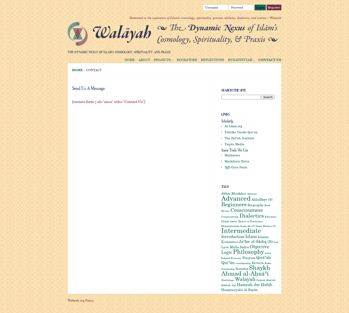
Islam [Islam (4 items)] (251, 236)
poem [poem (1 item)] (268, 253)
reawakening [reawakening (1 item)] (243, 263)
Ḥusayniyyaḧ (241, 60)
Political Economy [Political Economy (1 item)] (231, 258)
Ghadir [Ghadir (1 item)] (225, 221)
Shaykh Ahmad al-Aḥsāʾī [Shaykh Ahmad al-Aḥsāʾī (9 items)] (245, 270)
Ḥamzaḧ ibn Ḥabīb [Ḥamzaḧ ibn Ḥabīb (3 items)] (254, 284)
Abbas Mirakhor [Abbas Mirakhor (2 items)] (233, 193)
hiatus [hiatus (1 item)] (233, 221)
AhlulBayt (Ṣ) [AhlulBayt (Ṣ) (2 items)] (262, 199)
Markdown (232, 155)
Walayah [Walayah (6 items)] (245, 279)
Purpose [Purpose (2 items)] (248, 257)
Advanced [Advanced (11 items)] (236, 198)
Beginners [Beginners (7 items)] (234, 204)
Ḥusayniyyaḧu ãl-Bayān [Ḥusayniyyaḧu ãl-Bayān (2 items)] (239, 289)
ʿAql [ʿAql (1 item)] (233, 285)
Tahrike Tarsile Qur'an (241, 132)
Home (130, 60)
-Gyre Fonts (236, 167)
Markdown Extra (237, 161)
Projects (163, 60)
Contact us (269, 60)
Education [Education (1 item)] (270, 216)
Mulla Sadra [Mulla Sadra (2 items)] (239, 246)
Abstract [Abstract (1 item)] (252, 194)
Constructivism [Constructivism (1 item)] (230, 216)
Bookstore (187, 60)
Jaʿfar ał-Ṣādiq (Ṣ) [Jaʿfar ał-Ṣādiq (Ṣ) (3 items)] (256, 241)
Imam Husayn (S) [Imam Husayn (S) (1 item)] (266, 226)
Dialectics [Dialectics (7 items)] (251, 215)
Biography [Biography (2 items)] (256, 204)
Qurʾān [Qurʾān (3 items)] (228, 262)
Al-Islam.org (233, 126)
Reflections (212, 60)
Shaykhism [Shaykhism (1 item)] (227, 280)
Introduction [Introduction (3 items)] (232, 236)
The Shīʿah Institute (239, 138)
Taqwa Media (234, 144)
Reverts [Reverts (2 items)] (258, 262)
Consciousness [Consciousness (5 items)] (247, 209)
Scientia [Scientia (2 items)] (241, 268)
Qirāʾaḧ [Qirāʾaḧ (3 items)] (263, 257)
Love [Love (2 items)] (225, 246)
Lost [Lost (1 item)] (276, 242)
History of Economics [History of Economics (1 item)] (250, 221)
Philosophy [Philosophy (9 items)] (248, 251)
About (144, 60)
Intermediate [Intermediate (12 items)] (241, 230)
